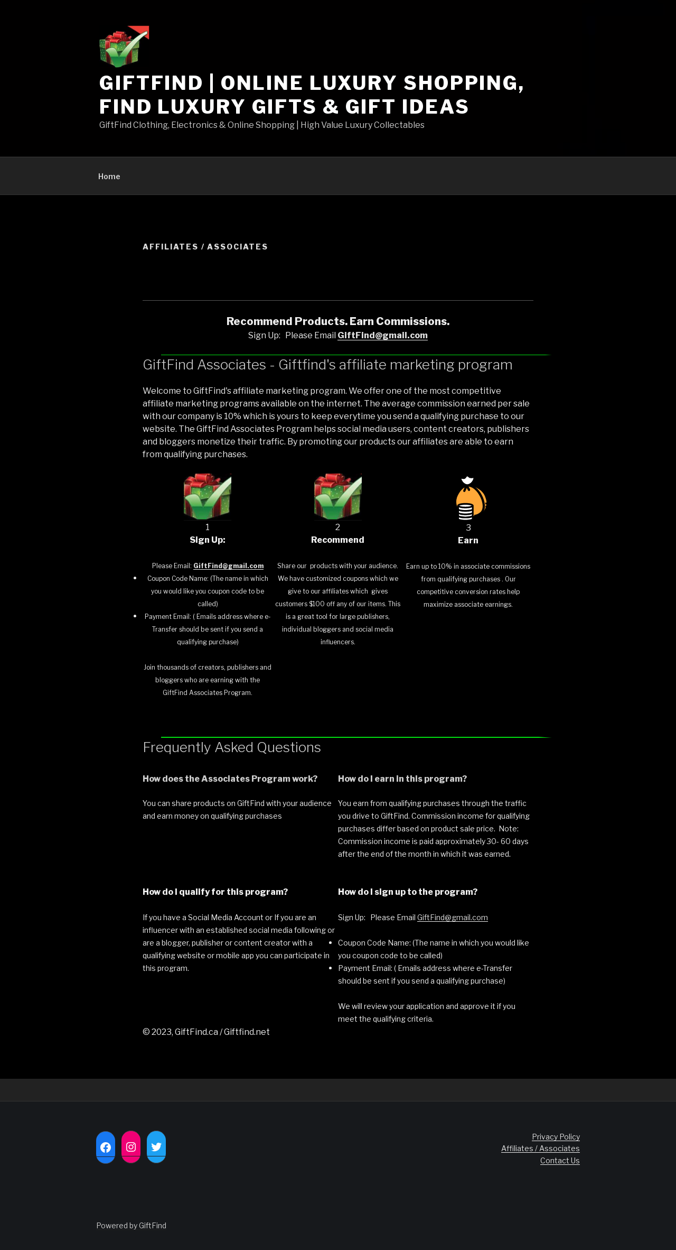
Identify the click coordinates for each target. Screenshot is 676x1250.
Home (109, 176)
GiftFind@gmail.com (452, 917)
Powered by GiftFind (131, 1225)
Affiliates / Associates (540, 1148)
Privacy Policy (556, 1136)
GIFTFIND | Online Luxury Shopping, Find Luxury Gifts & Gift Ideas (312, 94)
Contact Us (560, 1160)
